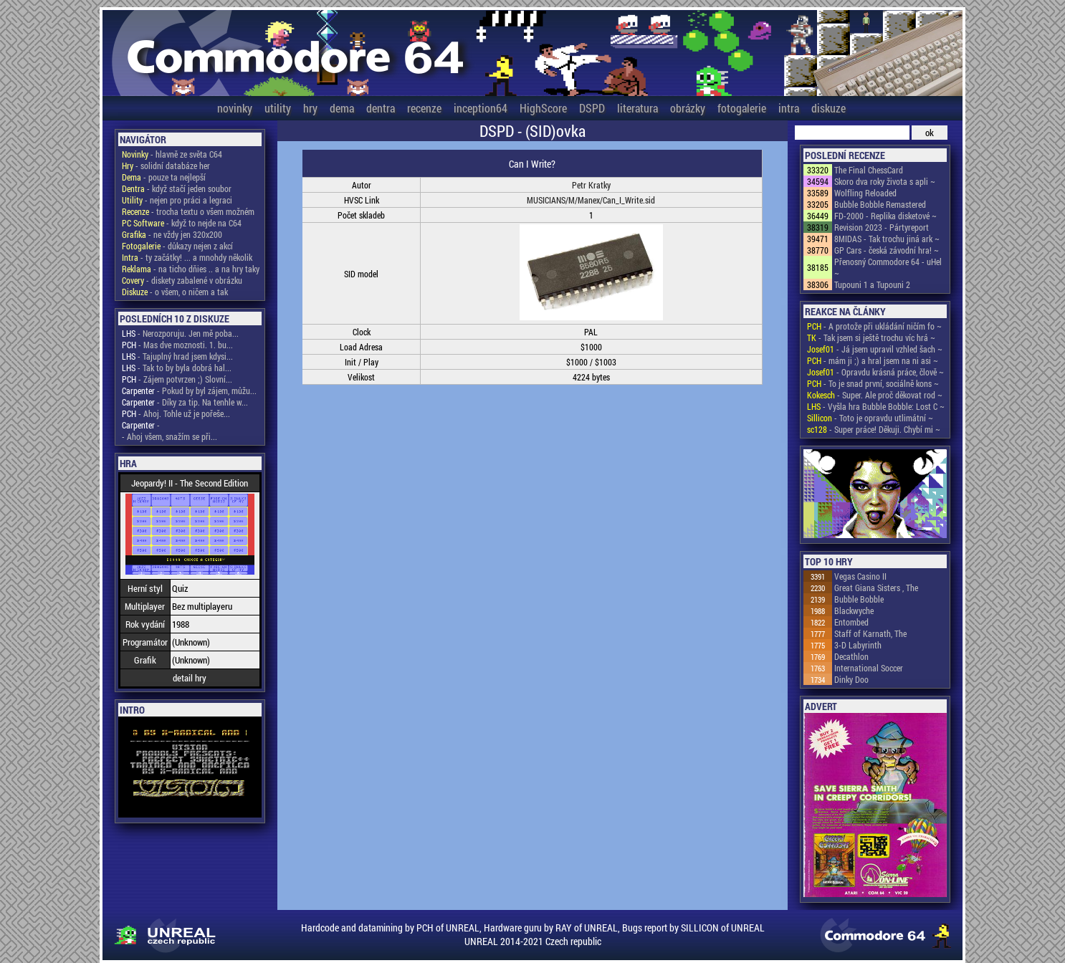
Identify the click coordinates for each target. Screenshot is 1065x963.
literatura (637, 107)
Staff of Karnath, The (870, 633)
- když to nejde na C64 (182, 223)
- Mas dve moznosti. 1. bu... (177, 344)
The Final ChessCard (868, 170)
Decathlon (851, 656)
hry (310, 107)
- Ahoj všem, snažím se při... (169, 436)
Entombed (851, 622)
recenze (424, 107)
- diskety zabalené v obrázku (182, 280)
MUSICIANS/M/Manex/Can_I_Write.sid (591, 200)
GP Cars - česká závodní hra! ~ (886, 250)
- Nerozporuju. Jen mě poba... (180, 333)
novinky (234, 107)
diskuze (828, 107)
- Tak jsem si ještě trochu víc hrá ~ (871, 337)
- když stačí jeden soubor (176, 188)
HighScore (543, 107)
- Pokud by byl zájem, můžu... (189, 390)
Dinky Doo (851, 679)
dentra (380, 107)
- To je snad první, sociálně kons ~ (873, 383)
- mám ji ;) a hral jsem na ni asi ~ (872, 360)
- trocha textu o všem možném (188, 211)
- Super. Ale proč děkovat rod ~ (874, 395)
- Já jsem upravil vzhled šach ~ (874, 349)
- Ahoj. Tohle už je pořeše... (176, 413)
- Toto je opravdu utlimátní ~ (870, 417)
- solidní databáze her (166, 165)
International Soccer (868, 668)
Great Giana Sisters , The (876, 587)
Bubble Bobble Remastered (880, 204)
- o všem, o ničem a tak (175, 291)
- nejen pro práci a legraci (177, 200)
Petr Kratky (591, 185)
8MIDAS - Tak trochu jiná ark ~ (887, 238)
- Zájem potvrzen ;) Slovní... (177, 379)
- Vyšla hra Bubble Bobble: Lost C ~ (876, 406)
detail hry (189, 677)
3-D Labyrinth (858, 645)
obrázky (687, 107)
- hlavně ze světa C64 (172, 154)
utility (277, 107)
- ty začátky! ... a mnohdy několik (187, 257)
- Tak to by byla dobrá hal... (176, 367)
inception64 (480, 107)
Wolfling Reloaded (865, 192)
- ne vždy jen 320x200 (172, 234)
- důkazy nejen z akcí (177, 245)
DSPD (592, 107)
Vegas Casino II (860, 576)
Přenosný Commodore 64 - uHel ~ (888, 267)
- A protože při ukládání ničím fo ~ (874, 326)
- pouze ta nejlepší (164, 177)
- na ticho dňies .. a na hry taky (190, 268)
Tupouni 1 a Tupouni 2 (872, 284)
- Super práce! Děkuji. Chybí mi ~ (873, 429)
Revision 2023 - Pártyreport (881, 227)
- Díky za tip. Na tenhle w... (185, 402)
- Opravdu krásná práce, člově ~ (875, 372)
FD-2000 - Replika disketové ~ (885, 215)
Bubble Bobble (859, 599)
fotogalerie (741, 107)
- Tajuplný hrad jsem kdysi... (177, 356)
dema (342, 107)
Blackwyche (854, 610)
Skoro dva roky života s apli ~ (884, 181)
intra (788, 107)
